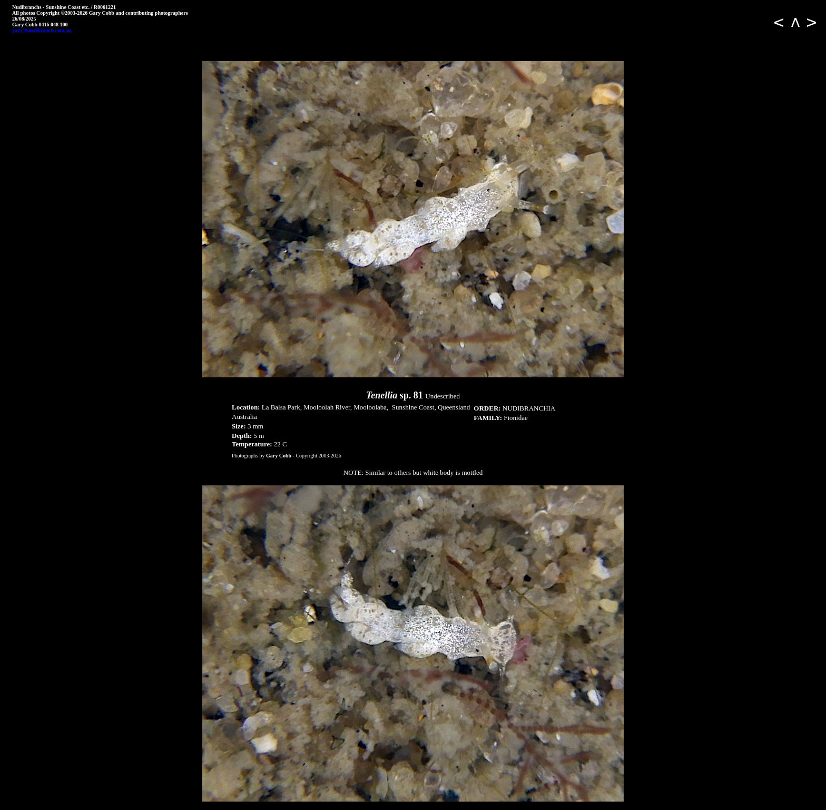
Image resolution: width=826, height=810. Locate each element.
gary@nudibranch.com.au (41, 30)
